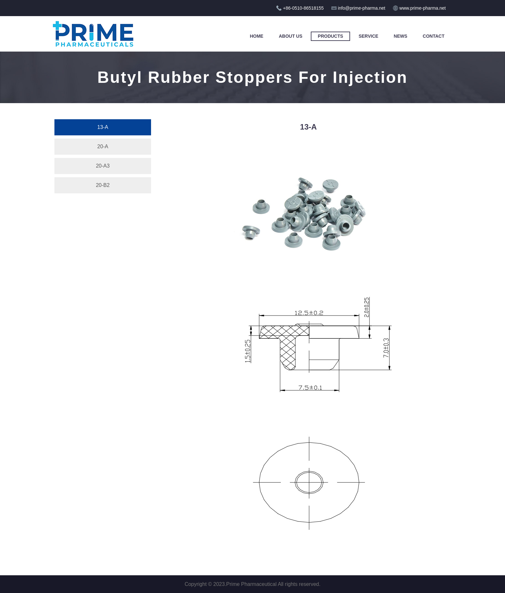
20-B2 (103, 185)
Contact (433, 36)
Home (256, 36)
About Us (290, 36)
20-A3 (103, 166)
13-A (102, 127)
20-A (102, 146)
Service (368, 36)
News (400, 36)
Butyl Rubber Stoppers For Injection (252, 77)
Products (330, 36)
